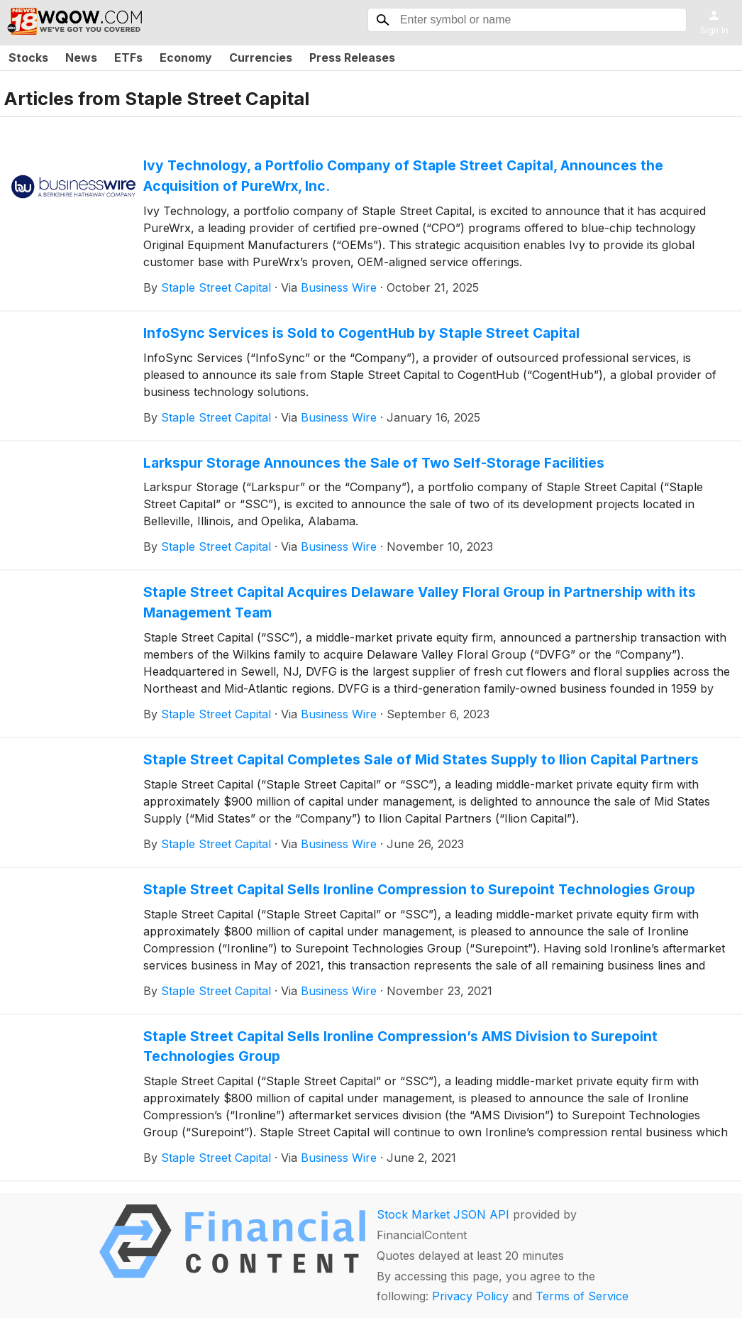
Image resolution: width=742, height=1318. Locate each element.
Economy (186, 57)
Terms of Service (582, 1296)
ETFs (128, 57)
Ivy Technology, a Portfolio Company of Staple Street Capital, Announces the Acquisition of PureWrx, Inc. (403, 175)
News (81, 57)
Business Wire (339, 287)
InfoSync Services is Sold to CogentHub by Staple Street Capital (361, 332)
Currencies (260, 57)
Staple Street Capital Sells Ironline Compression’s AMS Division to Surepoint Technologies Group (400, 1046)
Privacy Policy (470, 1296)
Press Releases (352, 57)
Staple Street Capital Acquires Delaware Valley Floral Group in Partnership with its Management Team (419, 602)
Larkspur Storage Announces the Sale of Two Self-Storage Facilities (373, 462)
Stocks (28, 57)
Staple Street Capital (216, 287)
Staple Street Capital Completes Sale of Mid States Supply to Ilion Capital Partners (421, 759)
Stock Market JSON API (443, 1214)
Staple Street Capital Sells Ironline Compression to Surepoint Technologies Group (419, 889)
